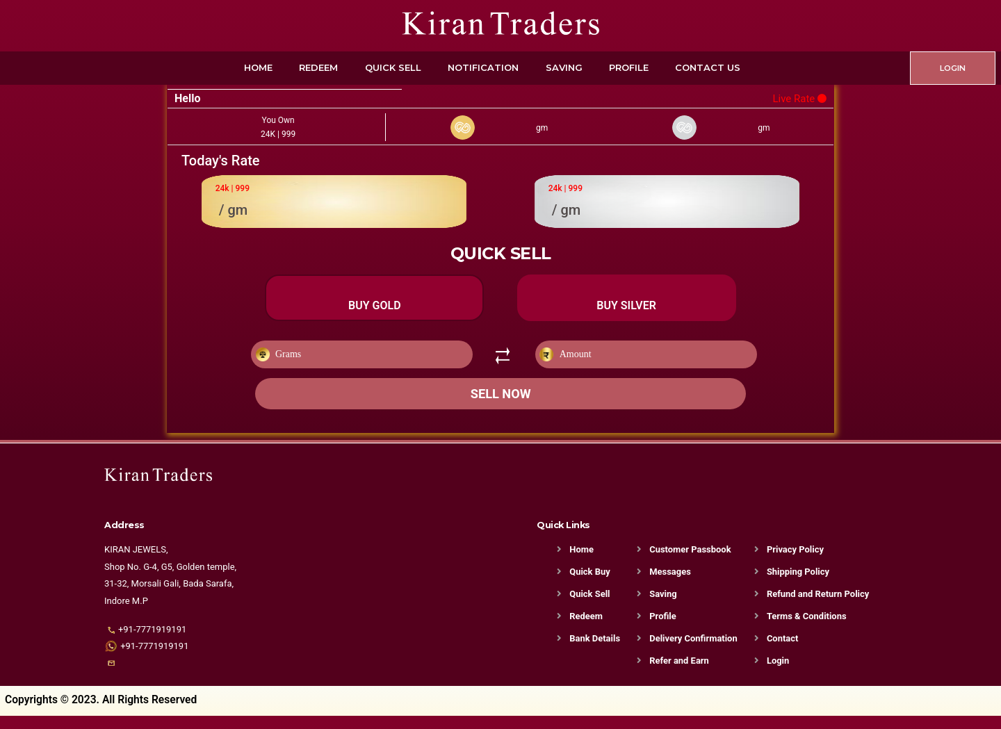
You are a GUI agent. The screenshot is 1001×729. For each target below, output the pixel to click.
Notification (483, 67)
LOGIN (953, 68)
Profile (629, 67)
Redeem (318, 67)
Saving (564, 67)
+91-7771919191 (152, 642)
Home (258, 67)
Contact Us (707, 67)
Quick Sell (393, 67)
